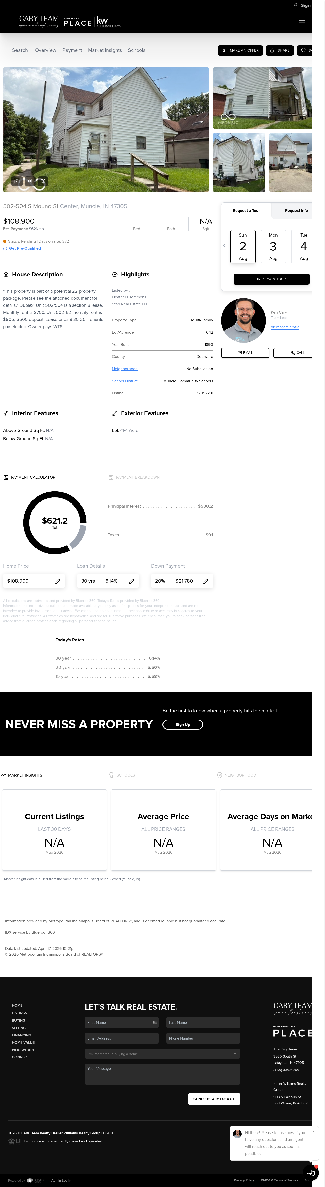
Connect (20, 1057)
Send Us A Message (214, 1099)
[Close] (314, 1131)
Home (17, 1005)
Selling (19, 1028)
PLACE (108, 1133)
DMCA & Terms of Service (279, 1180)
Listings (19, 1013)
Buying (18, 1020)
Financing (21, 1035)
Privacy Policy (244, 1180)
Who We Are (23, 1050)
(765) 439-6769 (286, 1070)
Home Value (23, 1042)
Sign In (305, 5)
